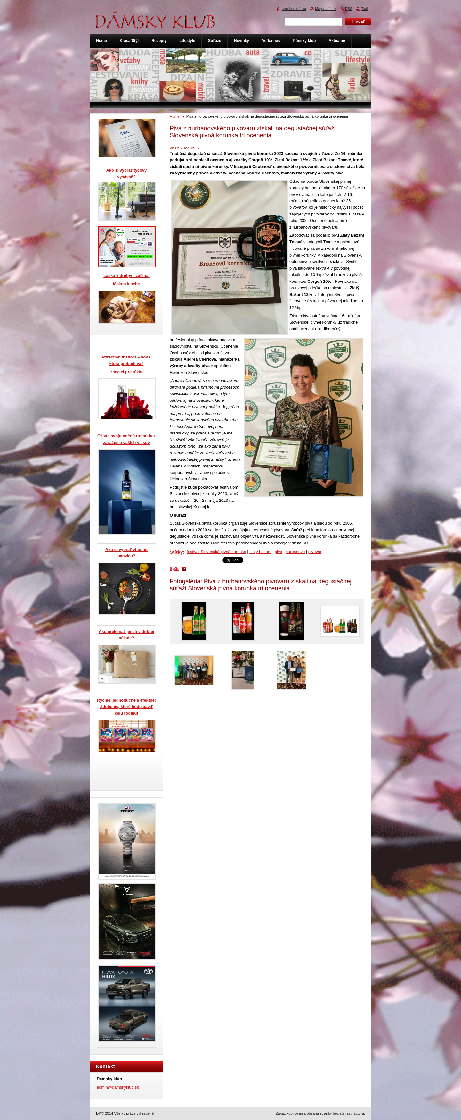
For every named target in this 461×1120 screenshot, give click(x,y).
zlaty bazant (260, 551)
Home (175, 116)
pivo (278, 551)
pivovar (314, 551)
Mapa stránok (325, 9)
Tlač (364, 9)
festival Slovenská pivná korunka (216, 551)
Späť (174, 568)
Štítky (176, 552)
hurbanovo (295, 551)
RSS (348, 9)
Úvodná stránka (294, 9)
